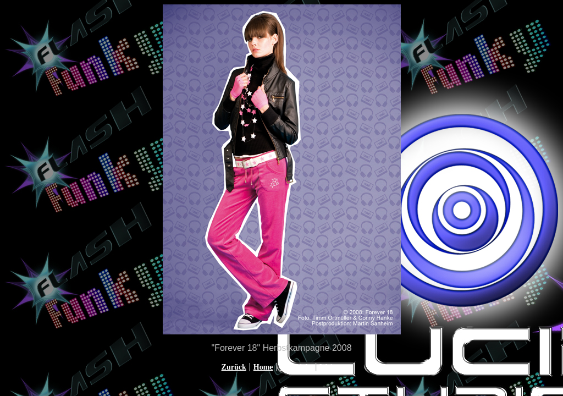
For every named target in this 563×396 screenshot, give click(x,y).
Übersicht (296, 367)
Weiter (330, 367)
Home (263, 367)
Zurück (234, 367)
